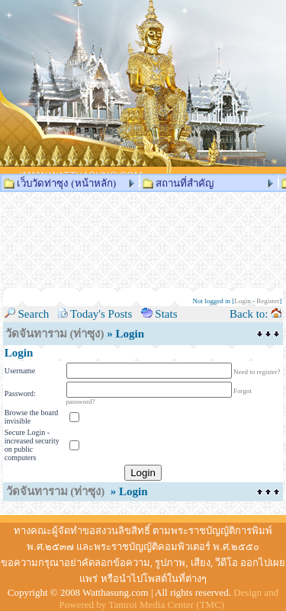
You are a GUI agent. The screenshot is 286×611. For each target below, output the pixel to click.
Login (242, 301)
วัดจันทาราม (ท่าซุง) (54, 334)
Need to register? (256, 372)
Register (267, 301)
